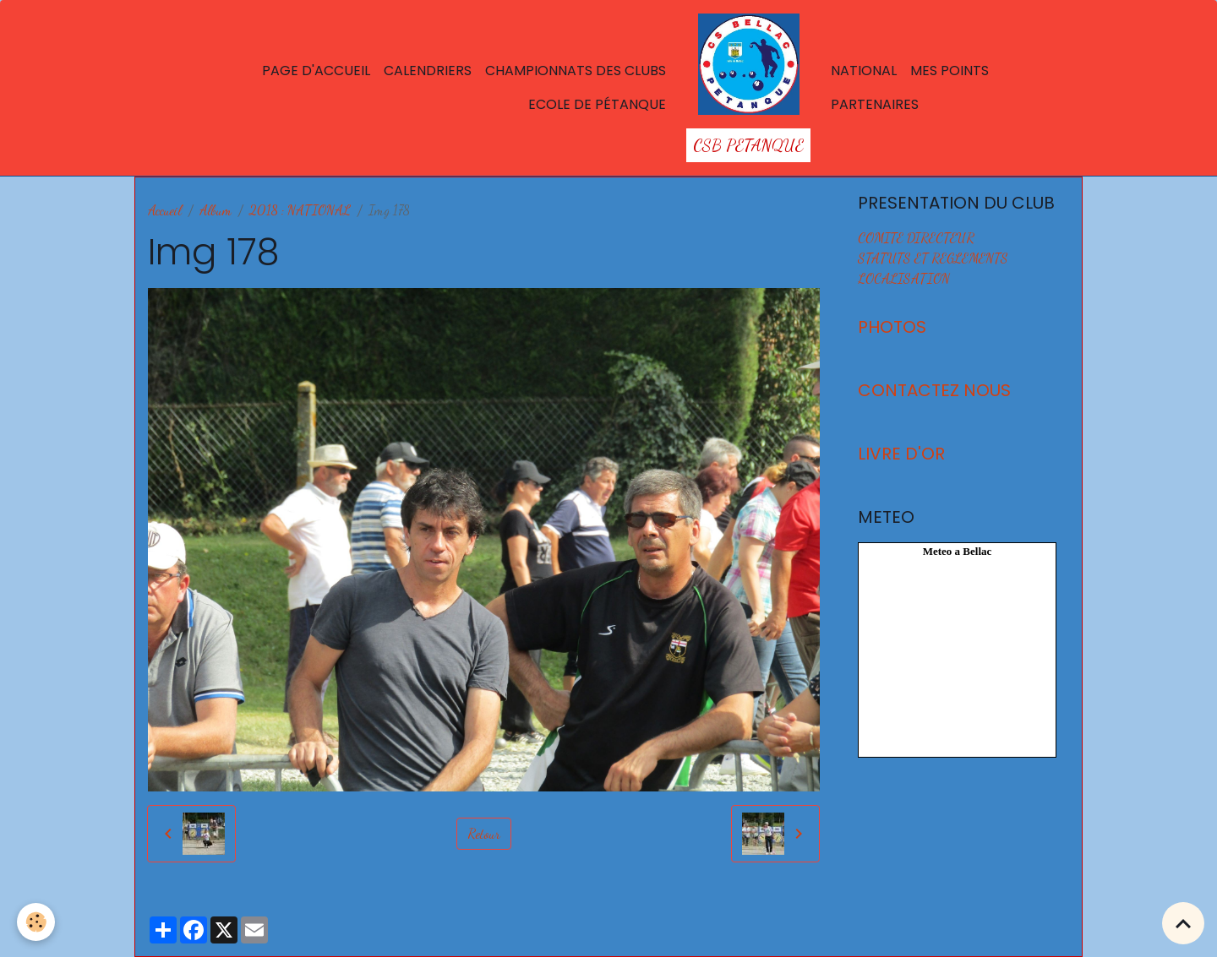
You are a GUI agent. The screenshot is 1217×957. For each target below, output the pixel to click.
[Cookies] (36, 922)
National (864, 70)
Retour (483, 833)
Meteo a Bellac (957, 551)
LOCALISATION (904, 278)
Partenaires (875, 104)
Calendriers (428, 70)
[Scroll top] (1183, 923)
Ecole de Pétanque (597, 104)
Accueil (165, 210)
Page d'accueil (316, 70)
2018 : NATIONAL (300, 210)
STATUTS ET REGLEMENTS (933, 258)
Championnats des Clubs (575, 70)
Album (215, 210)
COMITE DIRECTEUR (916, 238)
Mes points (949, 70)
